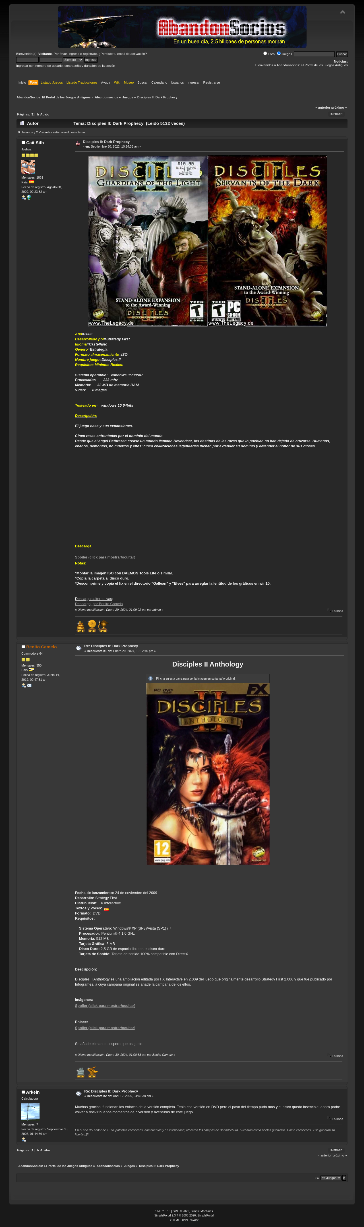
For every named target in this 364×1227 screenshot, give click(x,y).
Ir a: (317, 1178)
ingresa (74, 53)
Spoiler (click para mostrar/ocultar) (105, 557)
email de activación (131, 53)
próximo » (339, 107)
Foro (269, 54)
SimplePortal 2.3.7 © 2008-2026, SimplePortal (184, 1215)
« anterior (322, 107)
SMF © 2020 (181, 1211)
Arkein (33, 1092)
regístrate (90, 53)
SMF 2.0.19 (162, 1211)
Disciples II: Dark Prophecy (106, 142)
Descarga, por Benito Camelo (99, 604)
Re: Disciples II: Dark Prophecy (111, 646)
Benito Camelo (41, 646)
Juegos (284, 54)
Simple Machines (202, 1211)
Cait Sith (35, 142)
